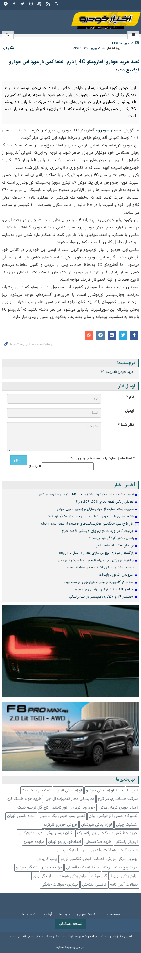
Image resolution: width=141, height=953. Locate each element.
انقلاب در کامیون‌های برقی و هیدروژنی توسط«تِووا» (99, 582)
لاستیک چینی (127, 825)
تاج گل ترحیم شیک (32, 807)
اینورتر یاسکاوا (126, 842)
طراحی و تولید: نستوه (70, 947)
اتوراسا (132, 790)
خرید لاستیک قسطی (82, 867)
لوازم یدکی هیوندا (73, 876)
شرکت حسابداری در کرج (118, 799)
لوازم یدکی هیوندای (96, 825)
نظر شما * (126, 425)
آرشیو (48, 915)
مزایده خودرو (34, 842)
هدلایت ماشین (103, 850)
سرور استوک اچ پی (72, 850)
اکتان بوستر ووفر (60, 833)
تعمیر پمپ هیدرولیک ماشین (62, 816)
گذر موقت (99, 876)
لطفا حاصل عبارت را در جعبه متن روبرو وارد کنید (100, 458)
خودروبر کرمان (83, 807)
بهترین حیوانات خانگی (60, 884)
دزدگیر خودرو (26, 867)
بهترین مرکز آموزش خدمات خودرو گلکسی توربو (99, 859)
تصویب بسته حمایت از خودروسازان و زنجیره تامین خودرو (95, 509)
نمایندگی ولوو (44, 876)
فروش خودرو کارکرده (60, 825)
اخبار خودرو (70, 19)
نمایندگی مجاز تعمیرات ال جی (70, 799)
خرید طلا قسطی (98, 842)
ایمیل (129, 411)
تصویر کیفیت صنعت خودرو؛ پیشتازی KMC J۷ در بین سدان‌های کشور (86, 494)
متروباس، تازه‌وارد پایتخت (116, 574)
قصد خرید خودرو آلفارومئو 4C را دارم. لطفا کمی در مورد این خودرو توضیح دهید (74, 66)
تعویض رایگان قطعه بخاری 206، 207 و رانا (105, 501)
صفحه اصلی (111, 915)
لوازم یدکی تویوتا (124, 876)
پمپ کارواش (47, 859)
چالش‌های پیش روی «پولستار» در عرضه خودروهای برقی (96, 560)
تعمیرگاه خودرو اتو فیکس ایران (113, 816)
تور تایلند (59, 807)
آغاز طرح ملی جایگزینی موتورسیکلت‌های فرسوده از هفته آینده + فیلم (87, 523)
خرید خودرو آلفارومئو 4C (117, 372)
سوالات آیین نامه (124, 884)
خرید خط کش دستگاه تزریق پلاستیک (107, 833)
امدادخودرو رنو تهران (64, 842)
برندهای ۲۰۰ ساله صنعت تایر (115, 545)
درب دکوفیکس (30, 833)
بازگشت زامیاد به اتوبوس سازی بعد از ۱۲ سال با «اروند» (96, 552)
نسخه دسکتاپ (70, 924)
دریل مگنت (129, 850)
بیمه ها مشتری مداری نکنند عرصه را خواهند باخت (100, 567)
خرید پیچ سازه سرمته (120, 867)
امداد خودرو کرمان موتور (118, 807)
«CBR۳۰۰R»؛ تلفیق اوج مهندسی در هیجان (104, 589)
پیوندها (64, 915)
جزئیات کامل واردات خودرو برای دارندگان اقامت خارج (98, 531)
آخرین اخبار (124, 485)
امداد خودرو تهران (21, 816)
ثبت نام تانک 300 (36, 790)
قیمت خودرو (86, 915)
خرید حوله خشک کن (24, 799)
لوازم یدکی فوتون (68, 790)
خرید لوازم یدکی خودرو (104, 790)
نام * (130, 397)
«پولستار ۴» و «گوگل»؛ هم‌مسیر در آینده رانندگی (101, 596)
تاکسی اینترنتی (94, 884)
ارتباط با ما (29, 915)
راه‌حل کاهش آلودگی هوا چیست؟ (111, 538)
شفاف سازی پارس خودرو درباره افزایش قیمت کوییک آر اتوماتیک (90, 516)
